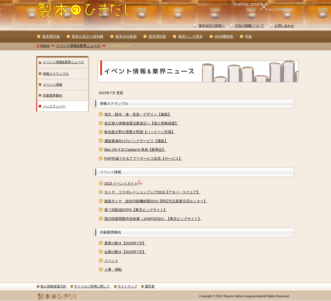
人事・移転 (113, 269)
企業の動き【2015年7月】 (125, 252)
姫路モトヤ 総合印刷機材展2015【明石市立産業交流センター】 (155, 201)
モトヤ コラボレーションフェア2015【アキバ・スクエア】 (152, 192)
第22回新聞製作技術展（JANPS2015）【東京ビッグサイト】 (152, 219)
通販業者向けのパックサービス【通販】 (136, 141)
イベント (111, 261)
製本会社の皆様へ (212, 26)
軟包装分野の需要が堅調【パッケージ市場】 (139, 132)
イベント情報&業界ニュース (78, 46)
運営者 (150, 286)
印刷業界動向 (52, 95)
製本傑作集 (51, 36)
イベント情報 (52, 85)
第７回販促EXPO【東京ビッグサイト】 (135, 210)
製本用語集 (157, 36)
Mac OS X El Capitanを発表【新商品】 (135, 150)
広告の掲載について (249, 26)
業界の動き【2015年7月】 (125, 243)
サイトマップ (127, 286)
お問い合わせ (284, 26)
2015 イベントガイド (121, 183)
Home (45, 46)
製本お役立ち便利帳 (88, 36)
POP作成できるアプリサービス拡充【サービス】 (143, 158)
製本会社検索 (126, 36)
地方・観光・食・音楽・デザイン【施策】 (137, 114)
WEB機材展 (224, 36)
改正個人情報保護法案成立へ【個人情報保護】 (141, 123)
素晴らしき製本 (190, 36)
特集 (248, 36)
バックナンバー (54, 106)
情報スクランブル (56, 74)
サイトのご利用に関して (92, 286)
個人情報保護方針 (53, 286)
